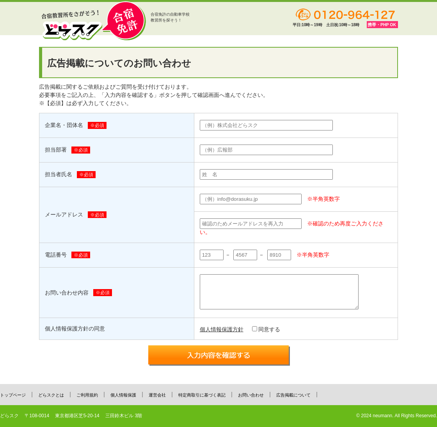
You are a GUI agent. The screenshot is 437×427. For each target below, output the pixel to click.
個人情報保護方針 (221, 329)
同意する (266, 329)
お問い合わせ (251, 395)
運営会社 (157, 395)
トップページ (13, 395)
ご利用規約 (87, 395)
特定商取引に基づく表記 (202, 395)
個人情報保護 (123, 395)
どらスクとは (51, 395)
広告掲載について (293, 395)
